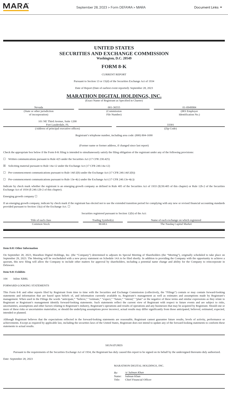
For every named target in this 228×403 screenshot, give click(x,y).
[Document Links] (209, 7)
